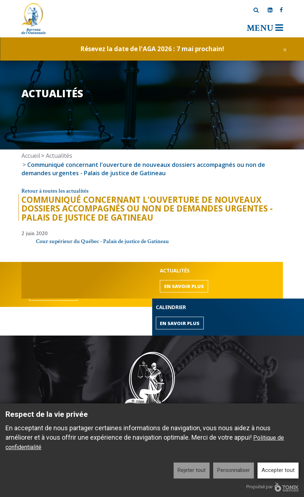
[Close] (285, 49)
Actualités (59, 156)
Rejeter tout (192, 470)
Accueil (30, 156)
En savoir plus (184, 286)
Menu (265, 28)
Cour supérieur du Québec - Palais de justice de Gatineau (102, 241)
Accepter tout (278, 470)
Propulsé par (272, 487)
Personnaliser (233, 470)
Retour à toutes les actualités (55, 191)
